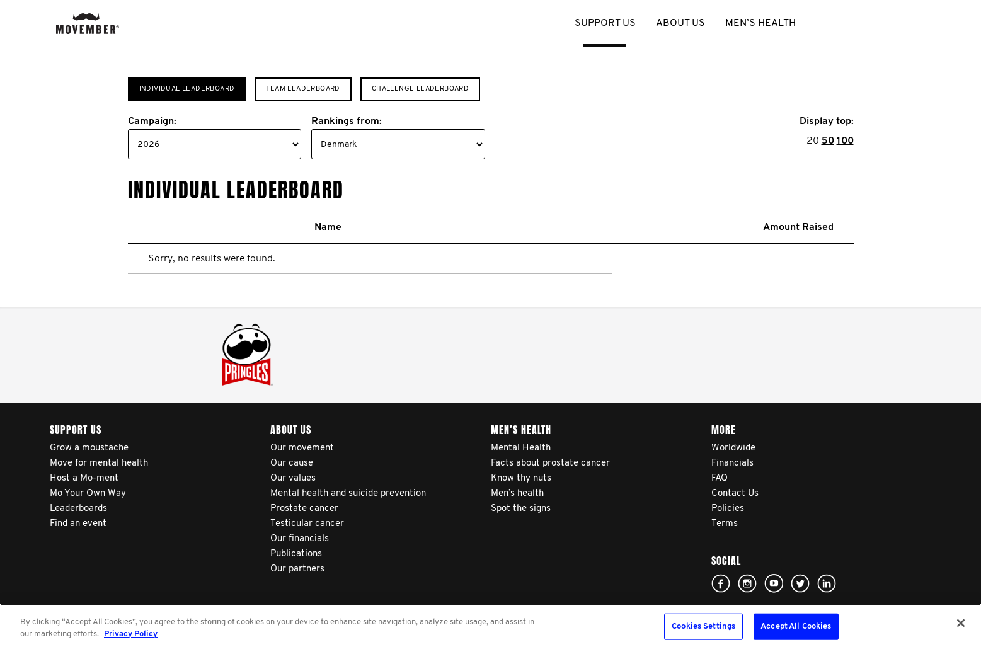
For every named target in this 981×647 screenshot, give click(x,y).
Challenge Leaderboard (420, 89)
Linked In (826, 583)
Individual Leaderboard (187, 89)
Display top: (827, 122)
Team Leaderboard (303, 89)
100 (845, 141)
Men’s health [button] (760, 23)
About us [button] (680, 23)
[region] (490, 625)
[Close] (961, 623)
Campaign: (152, 122)
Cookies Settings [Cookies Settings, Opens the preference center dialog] (703, 626)
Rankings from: (346, 122)
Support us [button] (605, 23)
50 (828, 141)
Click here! (720, 583)
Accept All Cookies (795, 626)
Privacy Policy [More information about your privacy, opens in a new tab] (131, 634)
